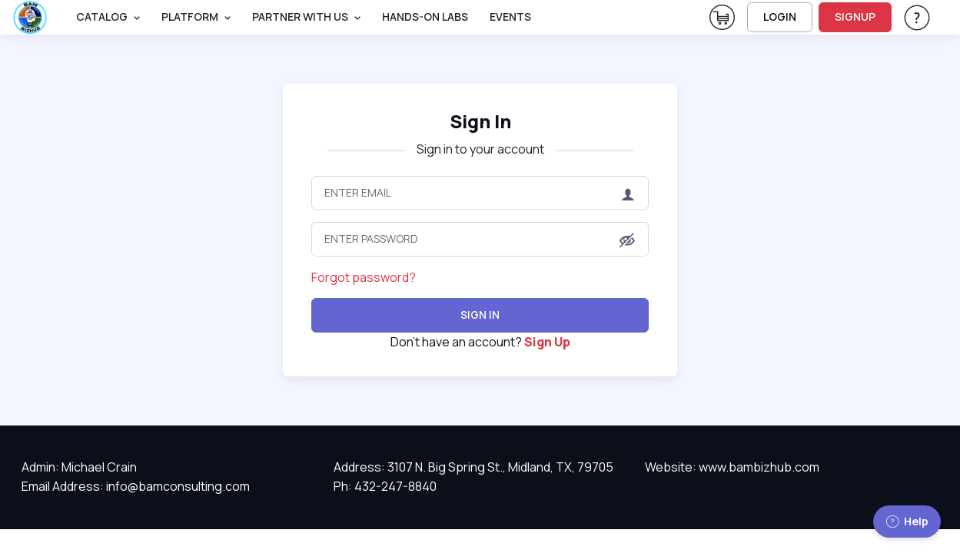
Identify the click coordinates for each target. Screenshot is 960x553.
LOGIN (779, 16)
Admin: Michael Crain (79, 467)
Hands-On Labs (425, 16)
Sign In (480, 121)
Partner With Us (300, 16)
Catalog (102, 16)
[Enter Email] (480, 193)
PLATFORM (189, 16)
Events (510, 16)
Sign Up (547, 341)
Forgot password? (363, 277)
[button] (627, 240)
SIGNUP (855, 16)
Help (906, 521)
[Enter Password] (480, 239)
